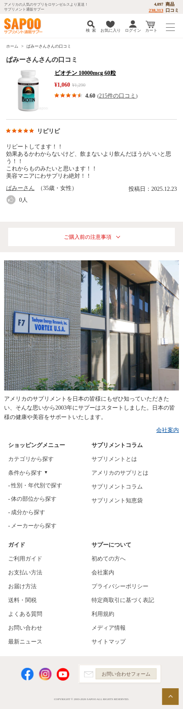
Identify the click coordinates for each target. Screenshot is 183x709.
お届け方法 (22, 586)
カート (151, 30)
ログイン (133, 30)
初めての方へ (109, 559)
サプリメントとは (114, 459)
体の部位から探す (34, 499)
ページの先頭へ (170, 696)
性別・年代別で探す (36, 485)
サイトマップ (109, 642)
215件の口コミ (117, 96)
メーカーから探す (34, 526)
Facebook (27, 674)
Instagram (45, 674)
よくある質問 (25, 614)
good (12, 199)
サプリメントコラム (117, 487)
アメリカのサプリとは (120, 473)
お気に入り (110, 30)
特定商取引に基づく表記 (123, 600)
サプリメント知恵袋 (117, 500)
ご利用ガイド (25, 559)
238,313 (156, 10)
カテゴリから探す (31, 459)
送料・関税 (22, 600)
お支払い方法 (25, 572)
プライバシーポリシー (120, 586)
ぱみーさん (20, 188)
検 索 (91, 30)
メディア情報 (109, 628)
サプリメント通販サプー (24, 26)
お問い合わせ (25, 628)
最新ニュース (25, 642)
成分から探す (28, 512)
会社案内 (167, 430)
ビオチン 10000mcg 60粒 (85, 73)
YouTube (63, 674)
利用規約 (103, 614)
